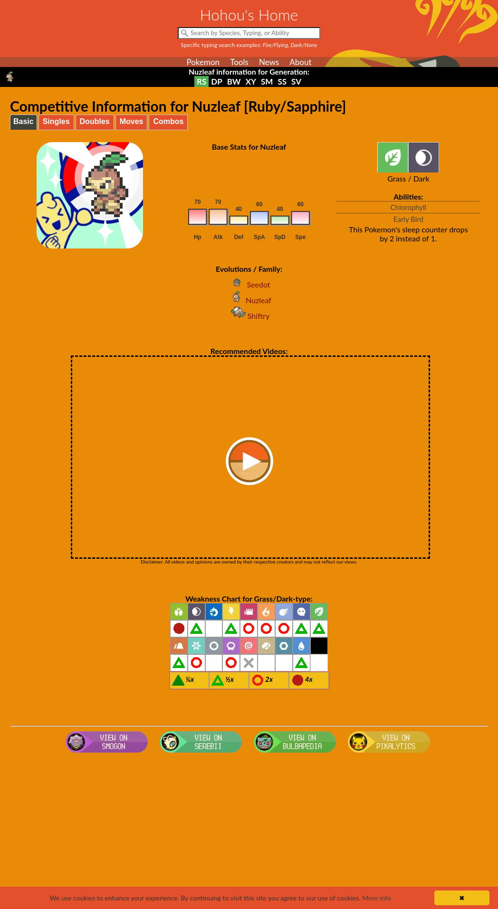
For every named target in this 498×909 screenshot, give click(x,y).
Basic (23, 121)
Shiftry (249, 315)
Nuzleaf (249, 300)
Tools (239, 62)
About (300, 62)
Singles (56, 121)
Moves (132, 121)
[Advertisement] (249, 832)
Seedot (249, 284)
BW (234, 81)
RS (201, 81)
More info (376, 898)
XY (251, 81)
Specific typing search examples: (249, 44)
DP (216, 81)
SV (296, 81)
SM (267, 81)
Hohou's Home (249, 14)
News (269, 62)
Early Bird (408, 219)
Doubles (95, 121)
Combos (168, 121)
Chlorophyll (409, 207)
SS (282, 81)
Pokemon (203, 62)
